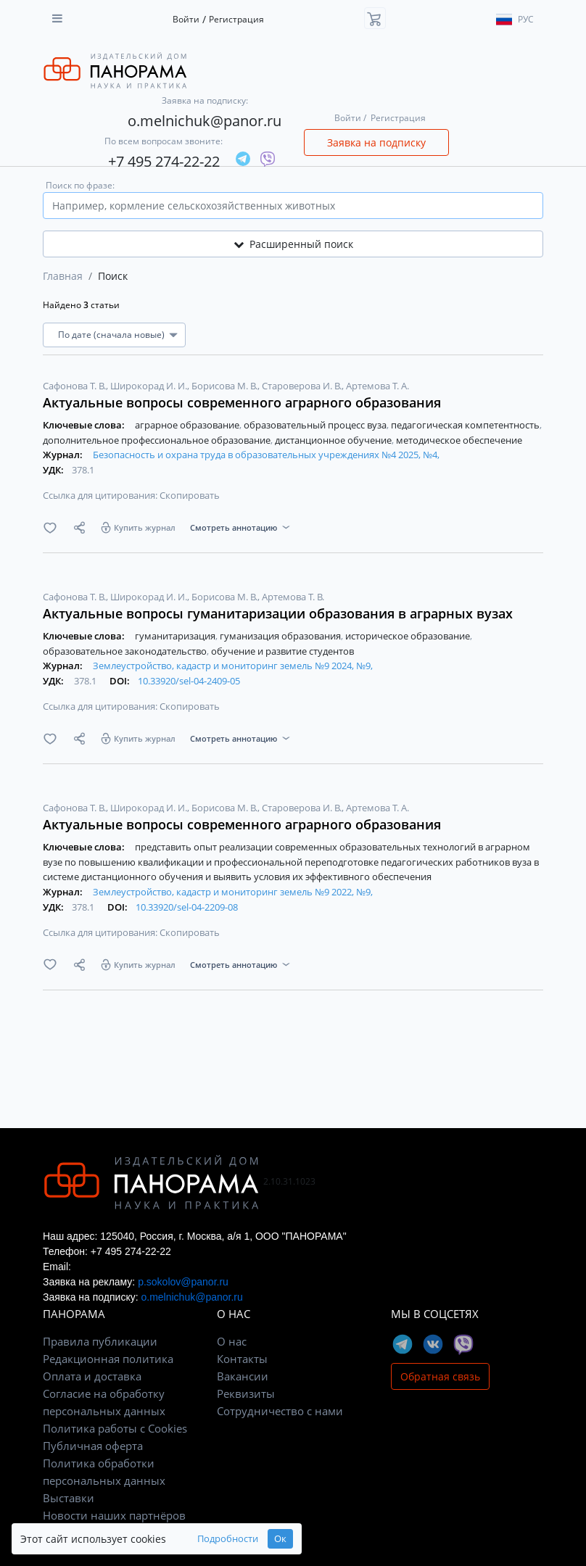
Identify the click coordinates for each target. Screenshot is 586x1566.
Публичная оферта (93, 1445)
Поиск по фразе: (80, 185)
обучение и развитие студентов (282, 651)
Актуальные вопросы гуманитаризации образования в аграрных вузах (278, 613)
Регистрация (236, 19)
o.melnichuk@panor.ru (204, 120)
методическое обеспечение (459, 440)
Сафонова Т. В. (75, 385)
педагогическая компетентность (466, 424)
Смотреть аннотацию (233, 527)
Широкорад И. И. (149, 385)
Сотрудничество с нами (280, 1411)
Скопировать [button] (190, 495)
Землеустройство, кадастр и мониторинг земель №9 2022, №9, (233, 891)
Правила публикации (100, 1341)
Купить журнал (145, 527)
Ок (280, 1539)
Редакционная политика (108, 1358)
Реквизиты (246, 1393)
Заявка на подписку (376, 142)
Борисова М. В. (225, 385)
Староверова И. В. (303, 385)
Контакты (242, 1358)
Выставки (68, 1498)
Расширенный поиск (293, 244)
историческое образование (408, 635)
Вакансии (242, 1376)
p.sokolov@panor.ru (183, 1282)
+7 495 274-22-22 (164, 161)
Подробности (227, 1539)
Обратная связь (440, 1376)
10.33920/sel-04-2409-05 (189, 680)
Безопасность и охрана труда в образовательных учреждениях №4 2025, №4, (266, 454)
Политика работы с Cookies (115, 1428)
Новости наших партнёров (114, 1515)
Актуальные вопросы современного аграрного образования (242, 402)
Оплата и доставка (92, 1376)
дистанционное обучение (334, 440)
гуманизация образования (281, 635)
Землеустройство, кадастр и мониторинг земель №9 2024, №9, (233, 665)
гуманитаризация (176, 635)
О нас (232, 1341)
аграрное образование (188, 424)
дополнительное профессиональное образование (158, 440)
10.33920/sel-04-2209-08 (187, 907)
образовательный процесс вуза (316, 424)
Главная (63, 276)
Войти (186, 19)
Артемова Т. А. (377, 385)
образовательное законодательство (126, 651)
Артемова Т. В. (293, 596)
